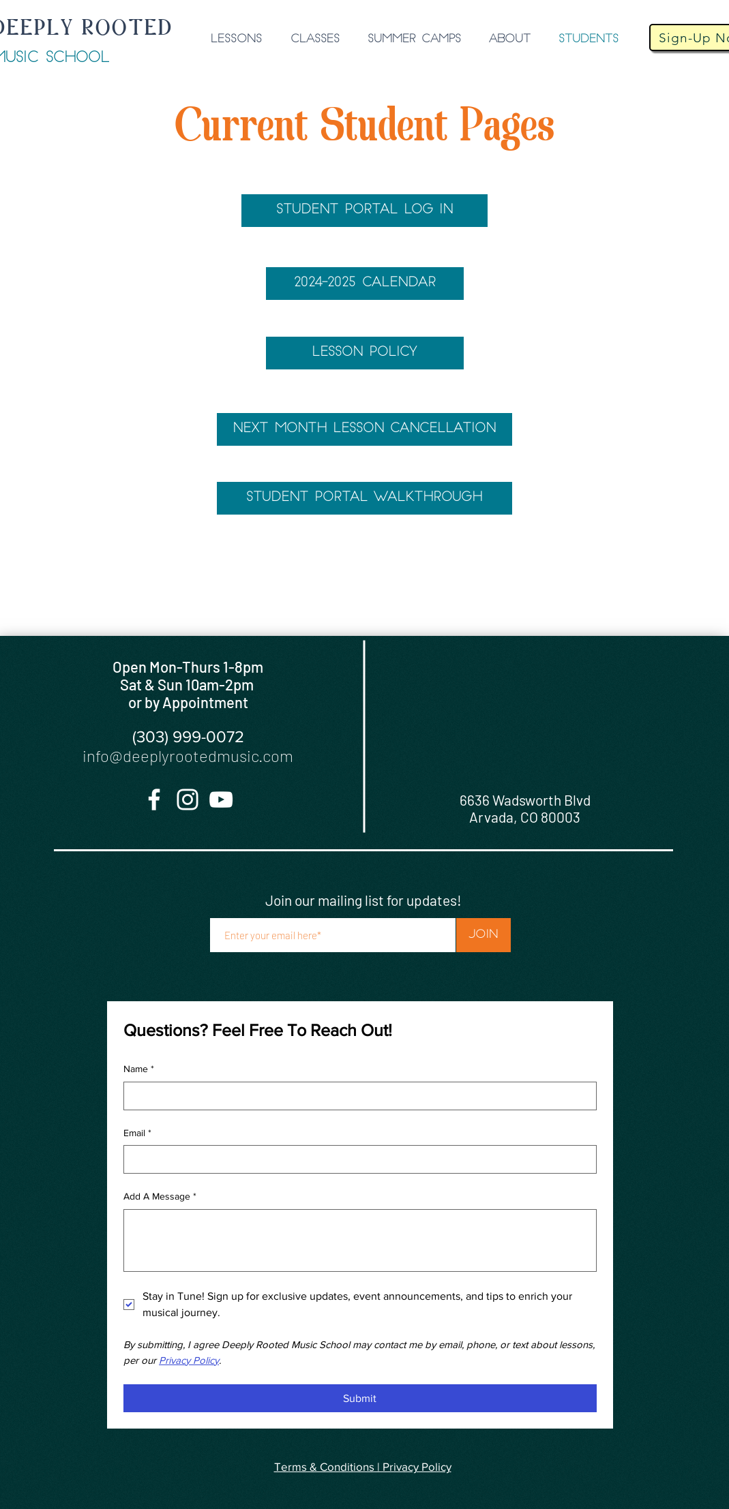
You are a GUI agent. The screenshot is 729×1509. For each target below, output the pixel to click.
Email (137, 1133)
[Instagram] (187, 799)
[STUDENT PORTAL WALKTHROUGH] (364, 498)
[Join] (483, 935)
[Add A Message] (360, 1240)
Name (138, 1069)
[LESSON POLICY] (365, 353)
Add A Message (159, 1197)
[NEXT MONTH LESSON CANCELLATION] (364, 429)
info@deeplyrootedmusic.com (188, 755)
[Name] (356, 1096)
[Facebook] (154, 799)
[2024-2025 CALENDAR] (365, 283)
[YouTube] (221, 799)
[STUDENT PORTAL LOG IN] (364, 210)
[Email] (356, 1159)
